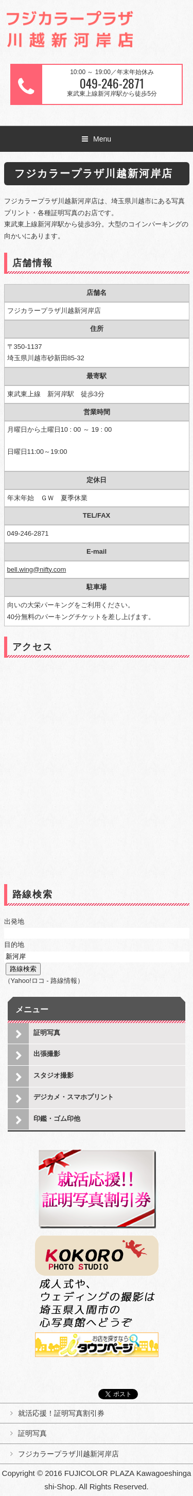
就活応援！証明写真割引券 (61, 1413)
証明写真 (46, 1032)
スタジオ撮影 (53, 1075)
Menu (102, 139)
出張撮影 (46, 1054)
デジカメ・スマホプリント (73, 1097)
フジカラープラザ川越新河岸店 (68, 1454)
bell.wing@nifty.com (36, 569)
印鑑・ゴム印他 (56, 1118)
